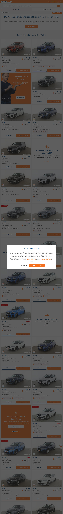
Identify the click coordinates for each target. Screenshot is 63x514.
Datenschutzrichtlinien (46, 259)
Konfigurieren (24, 265)
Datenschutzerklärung (31, 259)
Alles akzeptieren (37, 265)
